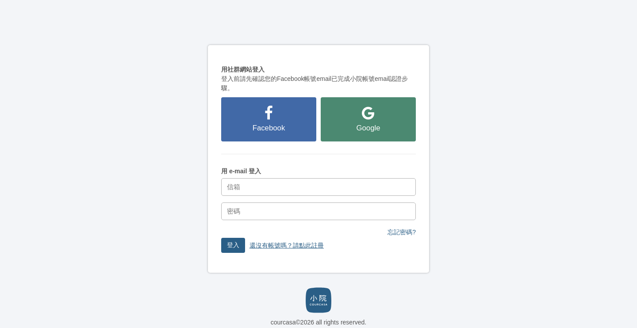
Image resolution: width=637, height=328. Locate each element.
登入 (233, 244)
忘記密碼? (402, 232)
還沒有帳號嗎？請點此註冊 (286, 245)
